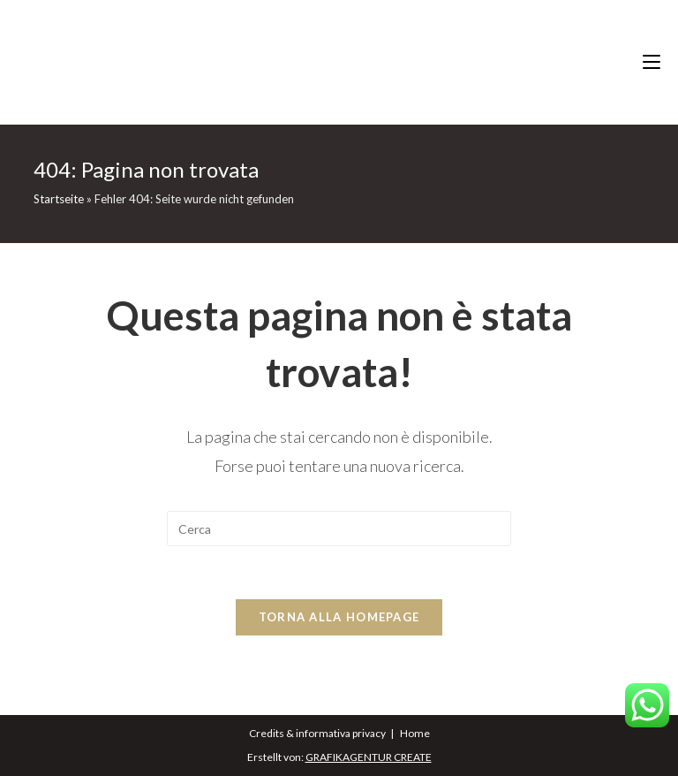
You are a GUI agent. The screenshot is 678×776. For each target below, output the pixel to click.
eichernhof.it (339, 62)
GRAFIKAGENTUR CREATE (368, 757)
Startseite (59, 199)
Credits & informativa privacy (317, 733)
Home (415, 733)
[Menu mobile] (660, 62)
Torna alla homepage (339, 617)
